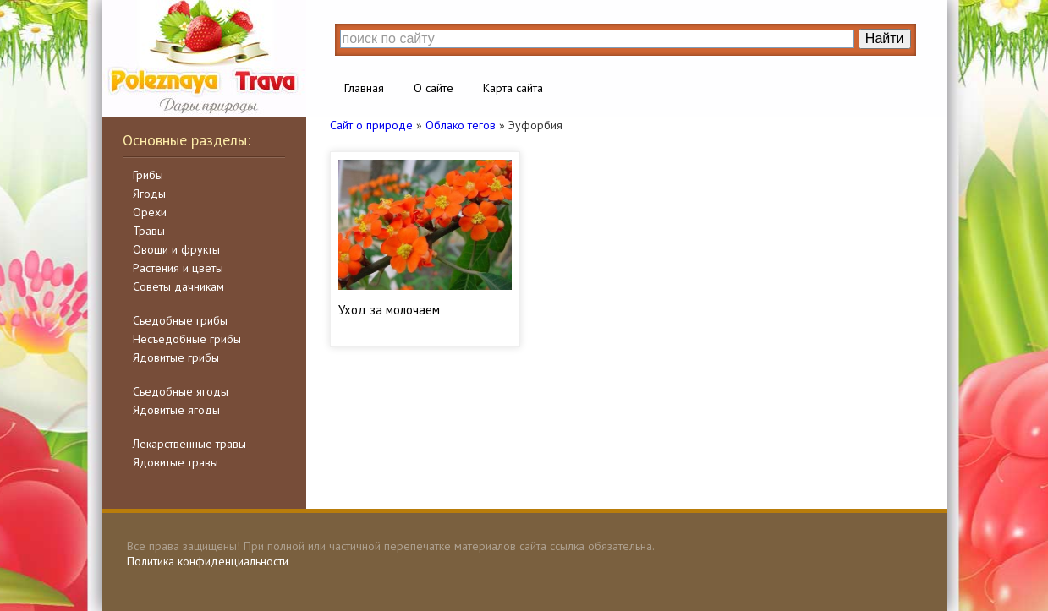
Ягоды (149, 193)
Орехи (150, 212)
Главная (364, 87)
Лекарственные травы (189, 443)
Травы (149, 230)
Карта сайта (513, 87)
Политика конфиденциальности (207, 561)
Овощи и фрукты (176, 249)
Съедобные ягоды (180, 391)
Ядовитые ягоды (176, 409)
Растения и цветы (178, 267)
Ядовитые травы (175, 462)
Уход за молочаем (389, 310)
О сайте (433, 87)
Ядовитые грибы (176, 357)
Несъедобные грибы (187, 338)
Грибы (148, 175)
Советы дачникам (178, 286)
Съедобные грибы (180, 320)
